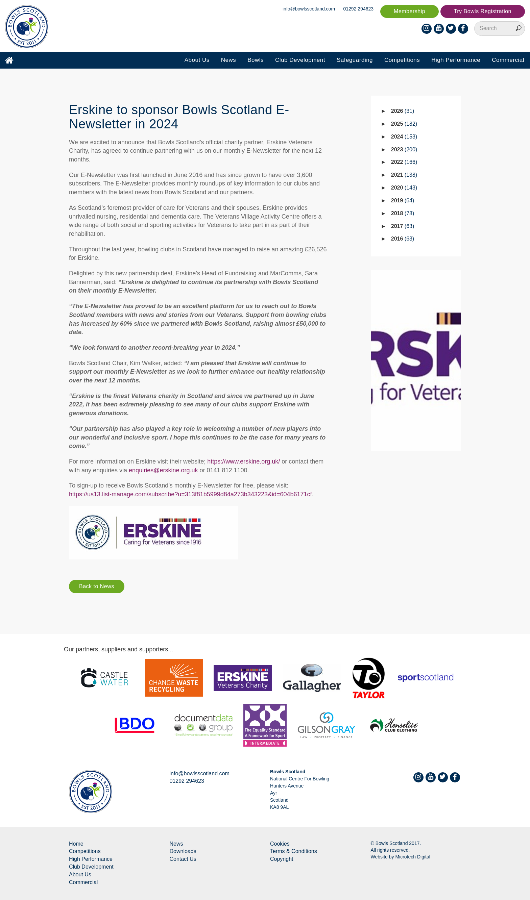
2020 (404, 188)
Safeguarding (355, 60)
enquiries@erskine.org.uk (163, 470)
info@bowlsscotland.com (309, 8)
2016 (402, 239)
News (228, 60)
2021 (404, 175)
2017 (402, 226)
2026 (402, 111)
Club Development (300, 60)
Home (76, 844)
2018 (402, 213)
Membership (409, 11)
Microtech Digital (412, 856)
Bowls (255, 60)
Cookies (280, 844)
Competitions (402, 60)
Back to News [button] (96, 586)
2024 (404, 137)
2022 (404, 162)
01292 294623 (358, 8)
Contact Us (183, 859)
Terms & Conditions (293, 851)
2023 (404, 149)
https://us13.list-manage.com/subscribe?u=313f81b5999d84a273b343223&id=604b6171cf (190, 494)
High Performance (455, 60)
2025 (404, 124)
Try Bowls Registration (482, 11)
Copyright (281, 859)
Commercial (508, 60)
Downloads (183, 851)
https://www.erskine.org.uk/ (243, 461)
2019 (402, 200)
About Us (197, 60)
